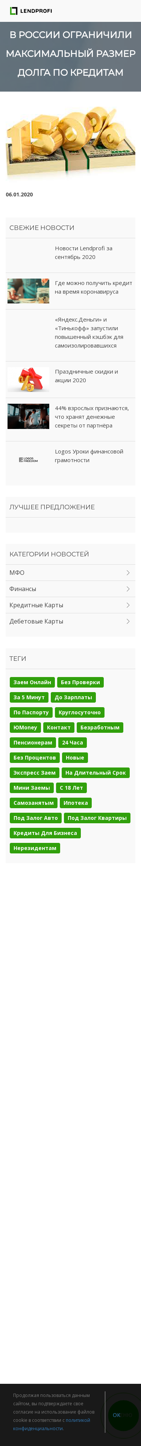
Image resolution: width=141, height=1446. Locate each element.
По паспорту (31, 712)
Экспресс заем (35, 772)
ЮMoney (25, 727)
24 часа (72, 742)
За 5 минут (29, 697)
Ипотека (76, 802)
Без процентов (35, 757)
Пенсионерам (33, 742)
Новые (75, 757)
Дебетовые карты (36, 621)
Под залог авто (36, 817)
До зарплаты (73, 697)
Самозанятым (34, 802)
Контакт (59, 727)
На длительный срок (95, 772)
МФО (16, 572)
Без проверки (80, 682)
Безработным (100, 727)
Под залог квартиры (97, 817)
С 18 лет (71, 787)
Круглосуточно (80, 712)
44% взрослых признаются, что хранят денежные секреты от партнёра (92, 416)
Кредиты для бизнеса (45, 832)
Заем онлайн (32, 682)
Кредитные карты (36, 605)
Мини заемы (32, 787)
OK (116, 1414)
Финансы (22, 589)
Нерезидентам (35, 848)
